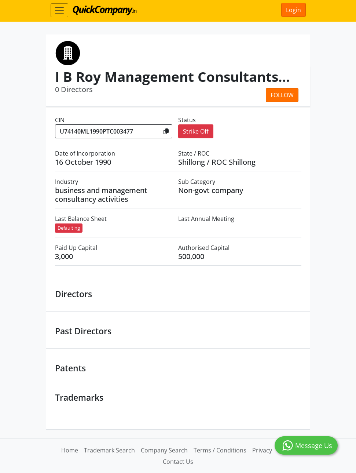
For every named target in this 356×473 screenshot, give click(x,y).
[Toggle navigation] (59, 10)
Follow (282, 95)
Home (69, 450)
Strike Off (196, 131)
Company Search (164, 450)
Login (293, 10)
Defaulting (69, 228)
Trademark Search (109, 450)
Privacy (262, 450)
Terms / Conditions (220, 450)
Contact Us (178, 462)
